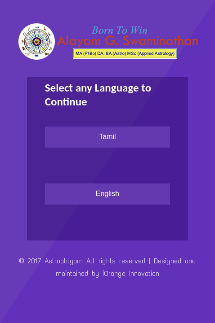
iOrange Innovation (131, 273)
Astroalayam (65, 261)
